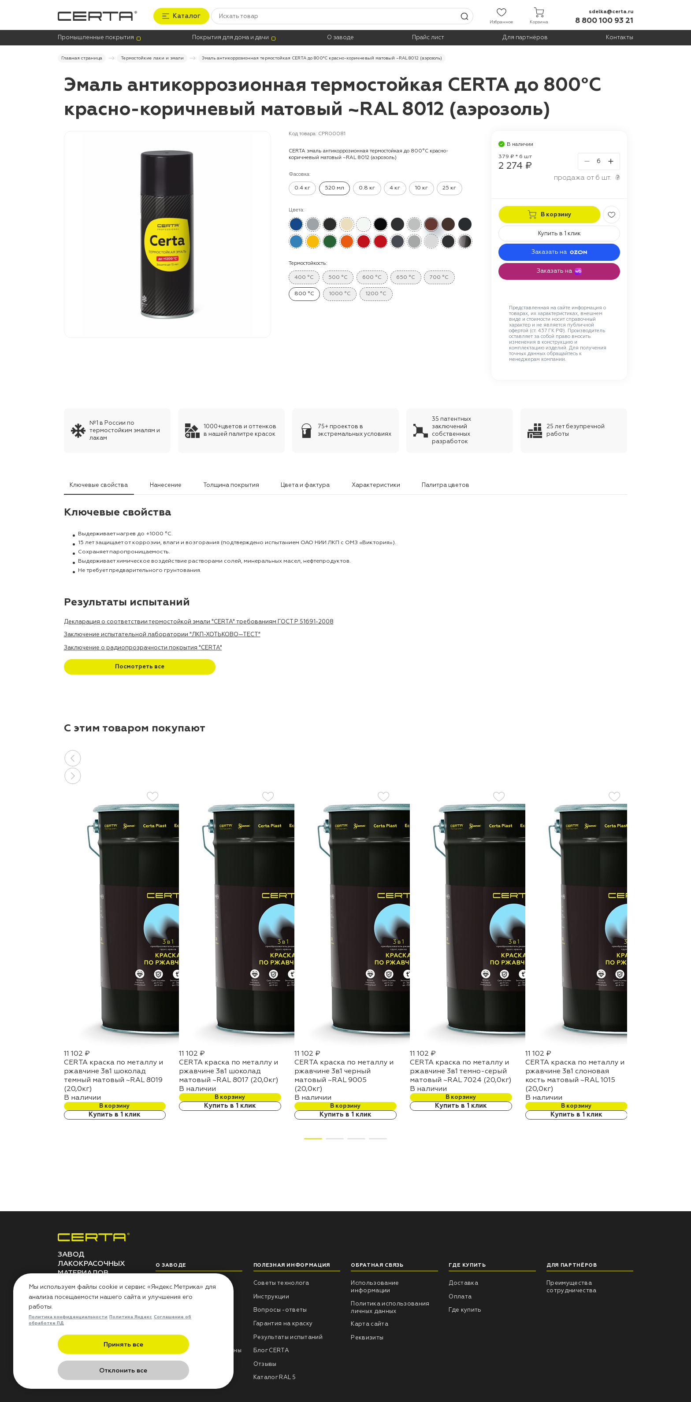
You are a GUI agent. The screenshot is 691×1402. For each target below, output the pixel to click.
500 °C (338, 275)
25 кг (449, 186)
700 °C (439, 275)
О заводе (340, 36)
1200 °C (375, 292)
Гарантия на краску (283, 1322)
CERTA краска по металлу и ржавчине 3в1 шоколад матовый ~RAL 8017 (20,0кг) (229, 1070)
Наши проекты (178, 1295)
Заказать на (559, 250)
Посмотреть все (139, 665)
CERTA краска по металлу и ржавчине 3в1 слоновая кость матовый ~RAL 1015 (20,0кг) (574, 1074)
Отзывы (265, 1362)
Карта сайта (369, 1323)
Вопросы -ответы (280, 1309)
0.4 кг (302, 186)
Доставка (463, 1282)
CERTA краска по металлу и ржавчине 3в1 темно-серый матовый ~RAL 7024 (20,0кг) (461, 1070)
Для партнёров (525, 36)
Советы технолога (281, 1282)
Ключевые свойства (99, 483)
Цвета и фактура (305, 483)
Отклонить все (166, 1371)
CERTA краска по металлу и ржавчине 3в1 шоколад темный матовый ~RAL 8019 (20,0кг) (113, 1074)
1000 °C (340, 292)
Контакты (619, 36)
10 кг (421, 186)
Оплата (460, 1295)
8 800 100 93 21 (604, 19)
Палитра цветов (445, 483)
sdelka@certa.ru (611, 10)
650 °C (405, 275)
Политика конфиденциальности (68, 1344)
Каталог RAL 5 (274, 1376)
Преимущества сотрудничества (571, 1286)
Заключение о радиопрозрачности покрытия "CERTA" (143, 646)
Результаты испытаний (288, 1335)
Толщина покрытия (231, 483)
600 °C (372, 275)
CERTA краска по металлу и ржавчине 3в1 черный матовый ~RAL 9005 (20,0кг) (344, 1074)
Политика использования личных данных (390, 1306)
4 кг (395, 186)
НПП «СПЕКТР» (178, 1282)
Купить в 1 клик (559, 232)
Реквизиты (367, 1336)
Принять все (80, 1371)
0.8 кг (367, 186)
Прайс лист (428, 36)
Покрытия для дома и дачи (230, 36)
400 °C (304, 275)
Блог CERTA (271, 1349)
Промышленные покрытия (96, 36)
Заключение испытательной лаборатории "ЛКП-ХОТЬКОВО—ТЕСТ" (162, 633)
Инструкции (271, 1295)
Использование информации (375, 1286)
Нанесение (166, 483)
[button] (346, 757)
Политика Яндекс (130, 1344)
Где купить (465, 1309)
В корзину (114, 1104)
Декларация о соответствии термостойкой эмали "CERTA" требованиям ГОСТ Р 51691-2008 (199, 620)
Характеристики (376, 483)
